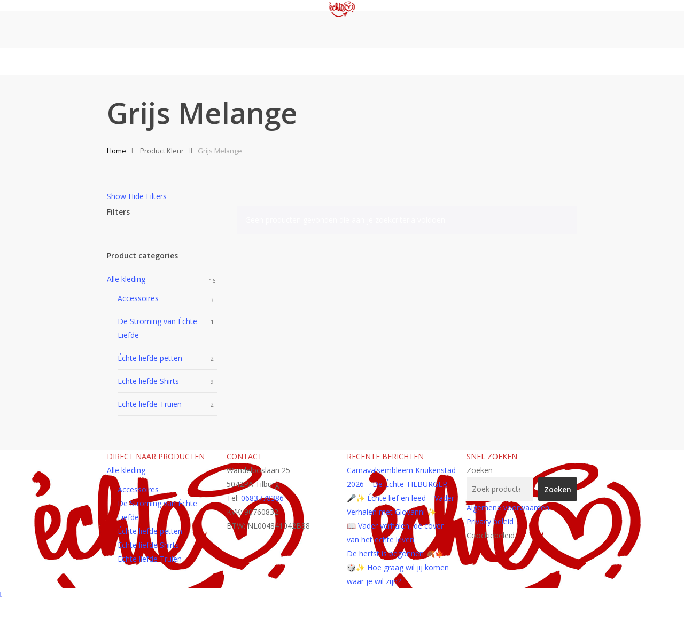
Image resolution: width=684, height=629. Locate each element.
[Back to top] (342, 595)
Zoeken (480, 470)
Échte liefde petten (150, 358)
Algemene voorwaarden (508, 507)
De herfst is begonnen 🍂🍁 (395, 553)
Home (116, 150)
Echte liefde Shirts (148, 381)
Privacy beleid (490, 521)
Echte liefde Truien (150, 404)
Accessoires (138, 298)
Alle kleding (126, 279)
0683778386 (262, 498)
